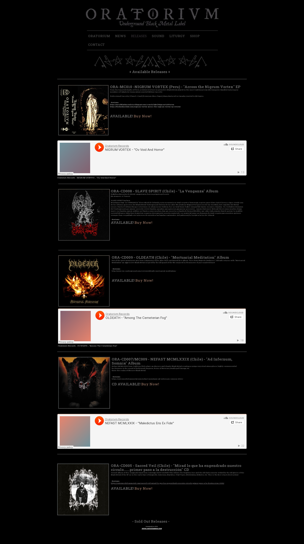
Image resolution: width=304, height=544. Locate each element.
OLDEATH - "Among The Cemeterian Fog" (97, 346)
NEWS (120, 36)
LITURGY (177, 36)
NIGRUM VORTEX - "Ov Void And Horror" (96, 178)
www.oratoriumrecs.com (152, 528)
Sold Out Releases (150, 521)
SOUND (158, 36)
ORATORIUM (99, 36)
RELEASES (139, 36)
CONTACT (96, 44)
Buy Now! (142, 116)
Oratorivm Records (66, 178)
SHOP (195, 36)
